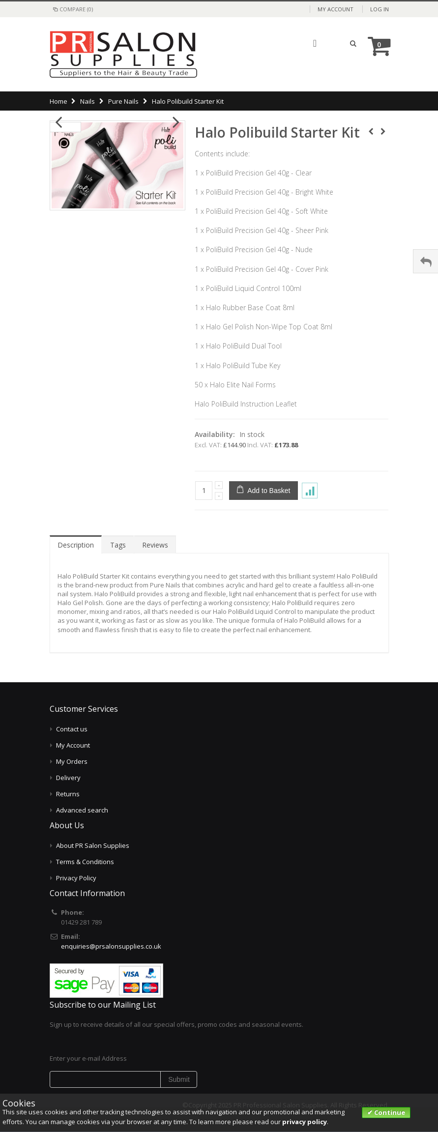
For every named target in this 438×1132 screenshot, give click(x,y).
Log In (379, 9)
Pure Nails (123, 101)
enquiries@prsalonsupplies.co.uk (111, 946)
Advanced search (82, 810)
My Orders (72, 761)
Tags (118, 545)
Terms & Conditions (85, 861)
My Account (335, 9)
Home (58, 101)
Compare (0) (72, 9)
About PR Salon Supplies (92, 845)
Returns (68, 793)
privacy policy (304, 1121)
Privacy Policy (76, 877)
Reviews (155, 545)
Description (76, 545)
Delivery (68, 777)
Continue (389, 1112)
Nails (87, 101)
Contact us (72, 729)
